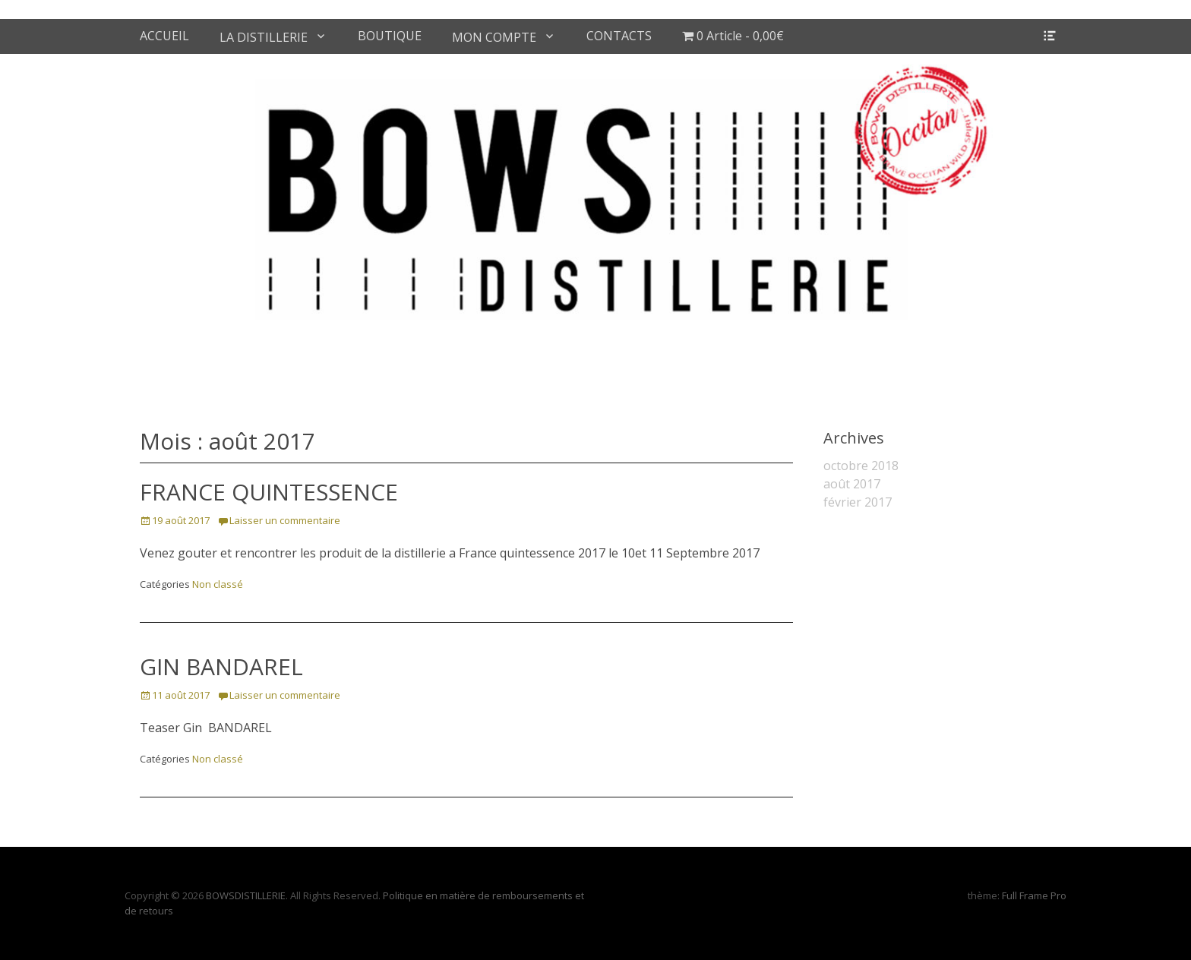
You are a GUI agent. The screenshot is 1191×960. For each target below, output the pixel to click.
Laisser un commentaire (284, 520)
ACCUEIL (164, 35)
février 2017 (857, 502)
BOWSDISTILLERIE (246, 895)
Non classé (217, 584)
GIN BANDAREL (221, 666)
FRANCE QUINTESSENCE (269, 491)
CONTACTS (619, 35)
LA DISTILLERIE (264, 37)
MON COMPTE (494, 37)
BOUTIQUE (390, 35)
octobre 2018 (861, 465)
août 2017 (851, 483)
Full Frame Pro (1034, 895)
